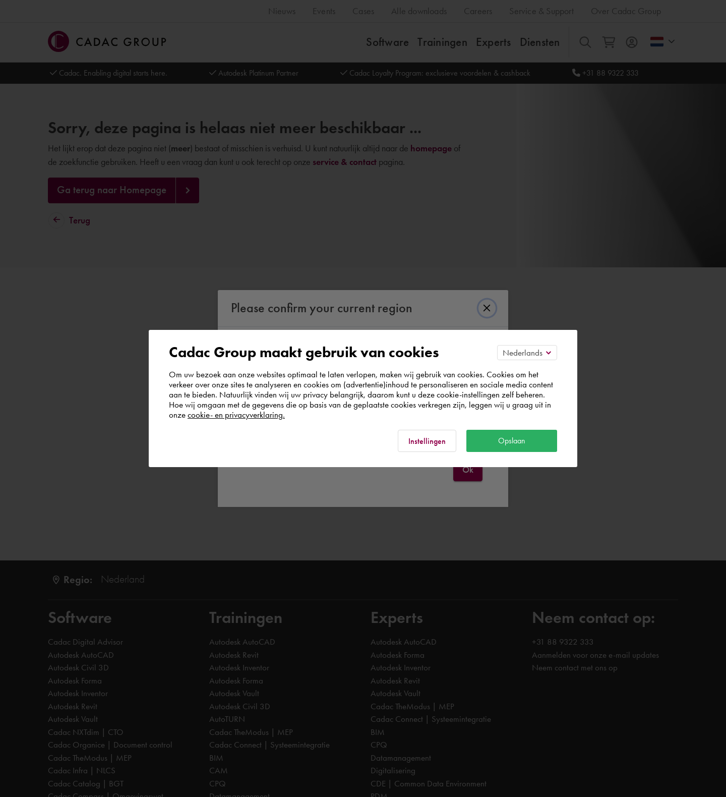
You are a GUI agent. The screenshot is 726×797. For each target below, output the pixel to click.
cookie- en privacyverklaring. (236, 415)
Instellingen (427, 441)
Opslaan (511, 440)
